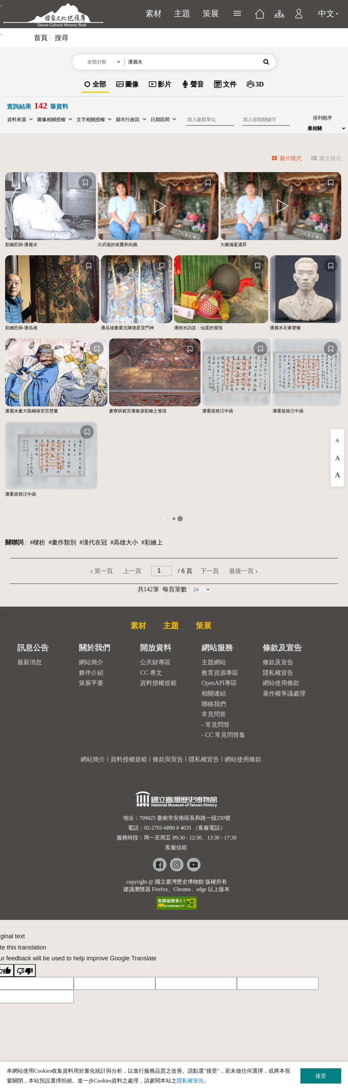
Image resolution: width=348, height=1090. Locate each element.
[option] (95, 85)
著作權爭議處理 (284, 693)
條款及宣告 (278, 662)
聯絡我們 (214, 704)
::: (1, 5)
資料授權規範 (158, 683)
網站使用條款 (281, 683)
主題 (182, 13)
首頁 (41, 37)
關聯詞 (14, 542)
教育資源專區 (220, 672)
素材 (153, 13)
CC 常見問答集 (225, 735)
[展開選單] (237, 13)
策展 (211, 13)
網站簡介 (91, 662)
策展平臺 (91, 683)
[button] (299, 16)
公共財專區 (155, 662)
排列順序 (322, 118)
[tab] (282, 159)
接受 (320, 1076)
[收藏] (85, 182)
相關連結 (214, 693)
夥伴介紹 (91, 672)
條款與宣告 (168, 759)
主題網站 (214, 662)
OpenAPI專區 (219, 683)
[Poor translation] (25, 970)
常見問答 (217, 724)
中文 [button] (328, 13)
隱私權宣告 (278, 672)
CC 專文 (151, 672)
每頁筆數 (174, 589)
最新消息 (29, 662)
